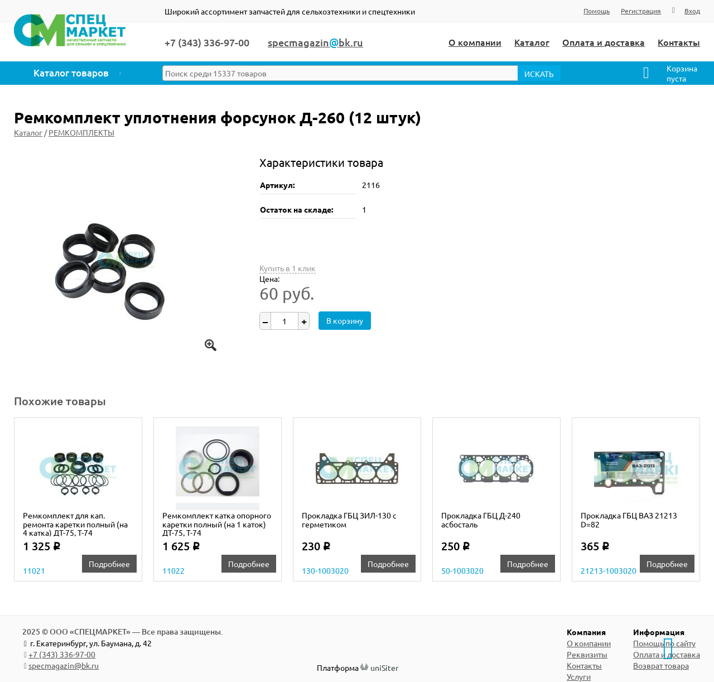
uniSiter (384, 667)
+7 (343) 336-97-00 (61, 654)
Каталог (531, 42)
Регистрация (641, 10)
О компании (474, 42)
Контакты (679, 42)
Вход (692, 10)
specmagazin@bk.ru (63, 665)
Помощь (596, 10)
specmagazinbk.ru (315, 42)
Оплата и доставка (603, 42)
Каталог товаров (71, 72)
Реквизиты (587, 654)
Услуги (579, 676)
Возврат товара (661, 665)
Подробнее (109, 564)
